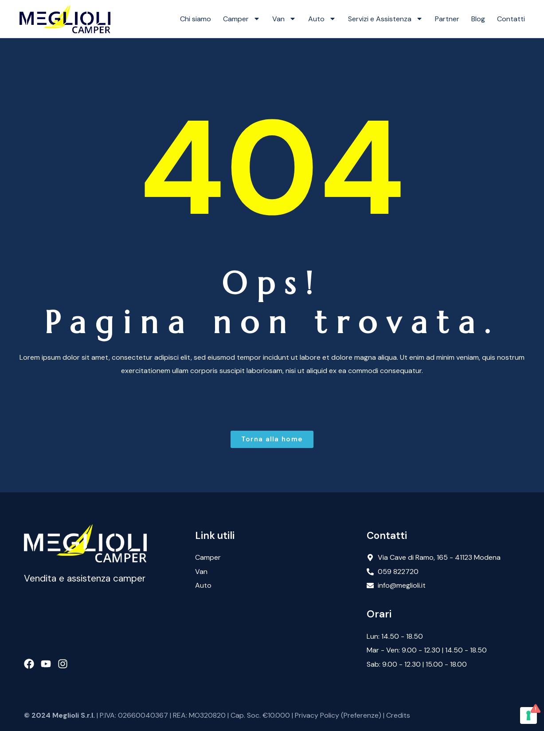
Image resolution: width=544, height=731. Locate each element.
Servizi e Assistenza (385, 19)
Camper (241, 19)
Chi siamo (195, 19)
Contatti (511, 19)
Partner (447, 19)
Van (284, 19)
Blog (478, 19)
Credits (398, 715)
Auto (322, 19)
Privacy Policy (317, 715)
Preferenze (361, 715)
